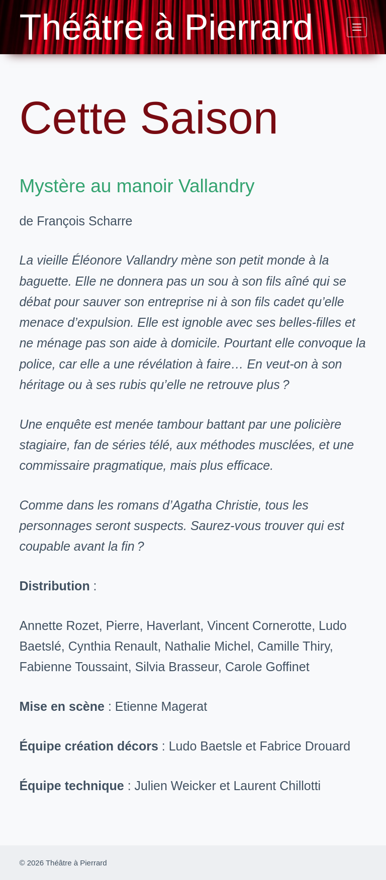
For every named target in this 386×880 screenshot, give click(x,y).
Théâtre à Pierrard (166, 27)
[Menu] (357, 27)
